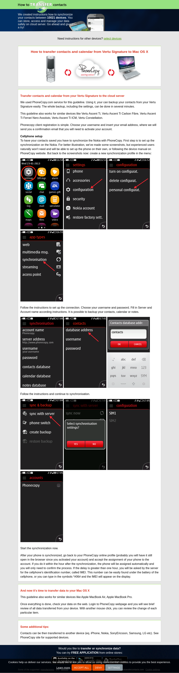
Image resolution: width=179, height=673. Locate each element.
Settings (114, 667)
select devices (113, 38)
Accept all (81, 667)
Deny (98, 667)
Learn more (63, 667)
